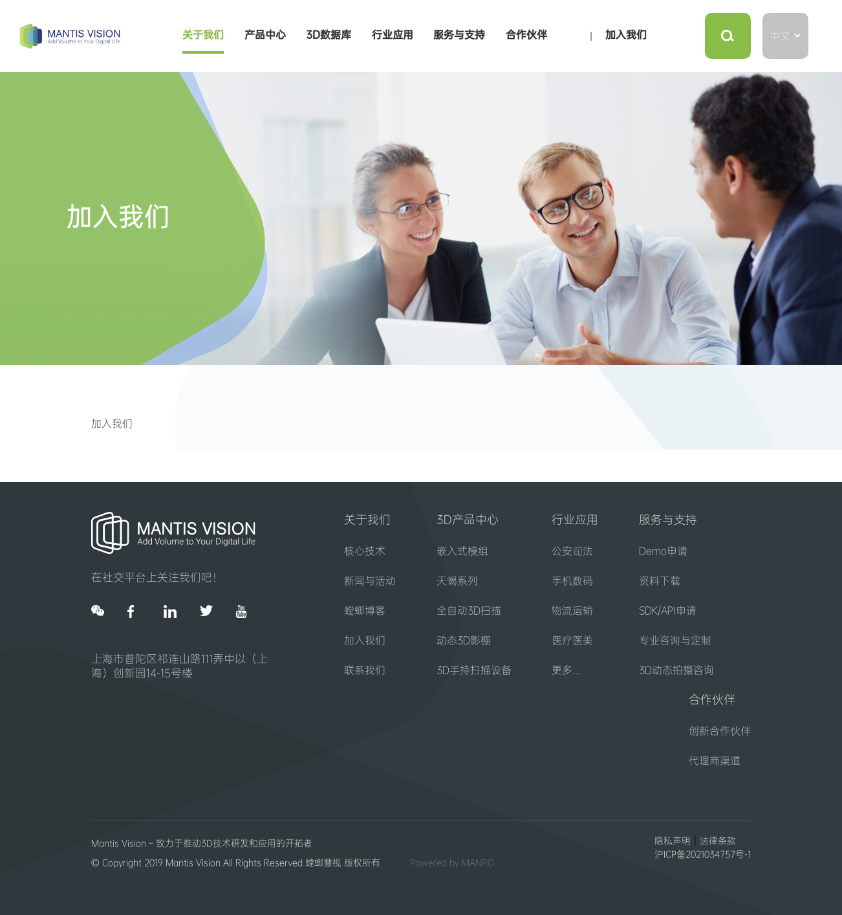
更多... (566, 670)
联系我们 (364, 670)
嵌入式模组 (462, 551)
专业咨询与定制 (675, 640)
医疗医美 (572, 640)
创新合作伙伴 (720, 731)
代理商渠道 (714, 760)
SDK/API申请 (667, 610)
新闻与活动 (370, 581)
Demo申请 (663, 551)
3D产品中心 (468, 519)
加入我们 (626, 34)
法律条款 (718, 840)
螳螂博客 (364, 610)
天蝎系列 (457, 581)
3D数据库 (328, 34)
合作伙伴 (526, 34)
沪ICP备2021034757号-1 (702, 854)
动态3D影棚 (464, 640)
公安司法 (572, 551)
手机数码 (572, 581)
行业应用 (392, 34)
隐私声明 (672, 840)
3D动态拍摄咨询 (676, 670)
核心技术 (364, 551)
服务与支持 (459, 34)
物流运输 (572, 610)
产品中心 (265, 34)
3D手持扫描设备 (474, 670)
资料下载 (659, 581)
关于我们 (203, 34)
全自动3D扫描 (469, 610)
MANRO (478, 862)
